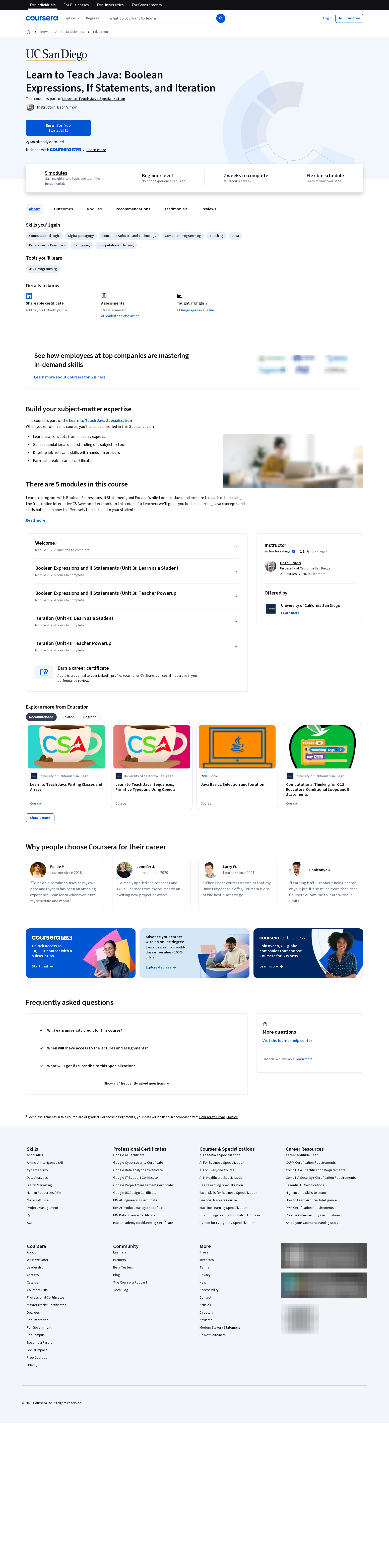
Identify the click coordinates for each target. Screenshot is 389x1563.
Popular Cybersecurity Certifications (313, 1215)
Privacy (205, 1275)
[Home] (28, 31)
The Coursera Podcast (130, 1282)
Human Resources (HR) (44, 1192)
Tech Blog (120, 1290)
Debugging (82, 245)
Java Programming (43, 268)
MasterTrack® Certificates (46, 1305)
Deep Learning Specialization (221, 1185)
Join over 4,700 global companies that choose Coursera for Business (281, 951)
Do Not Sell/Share (213, 1335)
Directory (207, 1312)
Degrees (33, 1312)
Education (100, 31)
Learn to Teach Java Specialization (100, 420)
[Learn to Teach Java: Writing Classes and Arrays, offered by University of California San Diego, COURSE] (66, 787)
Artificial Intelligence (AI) (45, 1162)
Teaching (216, 235)
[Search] (220, 18)
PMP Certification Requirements (310, 1207)
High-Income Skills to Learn (306, 1192)
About (34, 209)
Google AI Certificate (129, 1155)
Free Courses (37, 1357)
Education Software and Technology (129, 235)
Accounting (35, 1155)
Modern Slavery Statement (220, 1327)
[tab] (41, 717)
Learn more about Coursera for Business (69, 377)
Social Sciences (72, 31)
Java (235, 235)
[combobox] (155, 18)
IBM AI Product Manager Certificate (139, 1207)
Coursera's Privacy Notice (218, 1117)
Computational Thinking (116, 245)
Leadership (35, 1267)
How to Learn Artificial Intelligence (311, 1200)
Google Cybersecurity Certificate (138, 1162)
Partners (119, 1259)
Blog (116, 1275)
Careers (33, 1275)
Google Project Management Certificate (143, 1185)
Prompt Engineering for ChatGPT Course (230, 1215)
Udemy (32, 1365)
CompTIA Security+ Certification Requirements (321, 1177)
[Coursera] (42, 18)
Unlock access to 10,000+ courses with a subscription (52, 951)
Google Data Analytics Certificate (138, 1170)
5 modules (56, 173)
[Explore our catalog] (72, 18)
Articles (205, 1305)
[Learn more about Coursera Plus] (96, 150)
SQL (30, 1222)
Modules (94, 209)
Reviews (209, 209)
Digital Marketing (39, 1185)
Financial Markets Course (218, 1200)
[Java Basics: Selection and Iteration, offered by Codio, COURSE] (237, 784)
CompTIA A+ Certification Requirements (315, 1170)
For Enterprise (37, 1320)
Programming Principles (47, 245)
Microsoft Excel (38, 1200)
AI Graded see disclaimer (120, 316)
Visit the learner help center (287, 1040)
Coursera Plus (37, 1290)
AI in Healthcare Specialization (222, 1177)
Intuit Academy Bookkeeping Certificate (143, 1222)
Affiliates (206, 1320)
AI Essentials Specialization (220, 1155)
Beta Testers (123, 1267)
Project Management (42, 1207)
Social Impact (37, 1350)
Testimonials (175, 209)
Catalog (32, 1282)
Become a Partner (40, 1342)
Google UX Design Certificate (135, 1192)
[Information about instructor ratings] (294, 551)
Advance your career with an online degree (165, 939)
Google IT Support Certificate (135, 1177)
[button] (92, 18)
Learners (119, 1252)
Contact (205, 1297)
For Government (39, 1327)
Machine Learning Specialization (223, 1207)
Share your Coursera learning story (312, 1222)
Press (204, 1252)
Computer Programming (183, 235)
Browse (45, 31)
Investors (207, 1259)
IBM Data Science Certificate (134, 1215)
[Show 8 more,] (40, 817)
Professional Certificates (45, 1297)
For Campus (36, 1335)
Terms (204, 1267)
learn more (304, 1059)
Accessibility (209, 1290)
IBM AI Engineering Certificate (135, 1200)
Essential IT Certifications (305, 1185)
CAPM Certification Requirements (311, 1162)
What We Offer (37, 1259)
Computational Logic (44, 235)
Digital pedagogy (81, 235)
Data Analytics (37, 1177)
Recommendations (133, 209)
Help (203, 1282)
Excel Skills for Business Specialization (228, 1192)
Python (32, 1215)
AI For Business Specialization (222, 1162)
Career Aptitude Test (302, 1155)
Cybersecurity (37, 1170)
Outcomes (63, 209)
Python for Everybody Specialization (227, 1222)
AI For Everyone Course (217, 1170)
